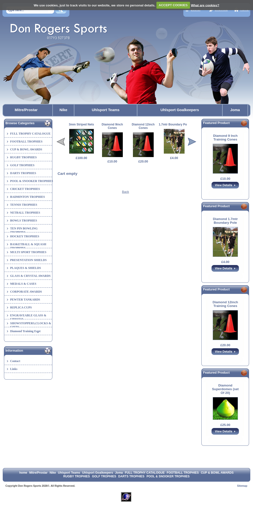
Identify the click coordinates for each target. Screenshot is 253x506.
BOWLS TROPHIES (23, 220)
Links (13, 369)
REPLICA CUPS (21, 307)
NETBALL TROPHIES (25, 212)
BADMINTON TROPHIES (27, 197)
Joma (235, 110)
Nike (63, 110)
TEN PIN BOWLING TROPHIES (24, 230)
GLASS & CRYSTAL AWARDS (30, 276)
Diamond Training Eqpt (25, 331)
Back (125, 192)
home (23, 472)
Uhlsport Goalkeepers (179, 110)
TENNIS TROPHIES (23, 204)
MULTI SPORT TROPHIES (28, 252)
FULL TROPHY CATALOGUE (30, 133)
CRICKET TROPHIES (25, 189)
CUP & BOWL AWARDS (26, 149)
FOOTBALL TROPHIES (26, 141)
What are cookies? (205, 5)
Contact (15, 361)
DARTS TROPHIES (23, 173)
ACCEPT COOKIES (173, 5)
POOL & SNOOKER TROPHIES (31, 181)
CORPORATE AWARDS (26, 291)
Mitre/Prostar (26, 110)
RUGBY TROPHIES (23, 157)
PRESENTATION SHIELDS (28, 260)
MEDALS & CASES (23, 283)
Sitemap (242, 485)
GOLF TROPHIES (22, 165)
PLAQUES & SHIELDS (25, 268)
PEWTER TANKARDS (25, 299)
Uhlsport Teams (105, 110)
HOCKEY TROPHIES (24, 236)
